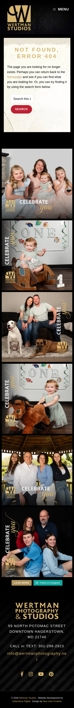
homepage (14, 77)
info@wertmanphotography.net (37, 656)
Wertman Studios (27, 698)
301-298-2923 (37, 646)
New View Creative (52, 701)
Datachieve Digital (21, 701)
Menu (61, 9)
